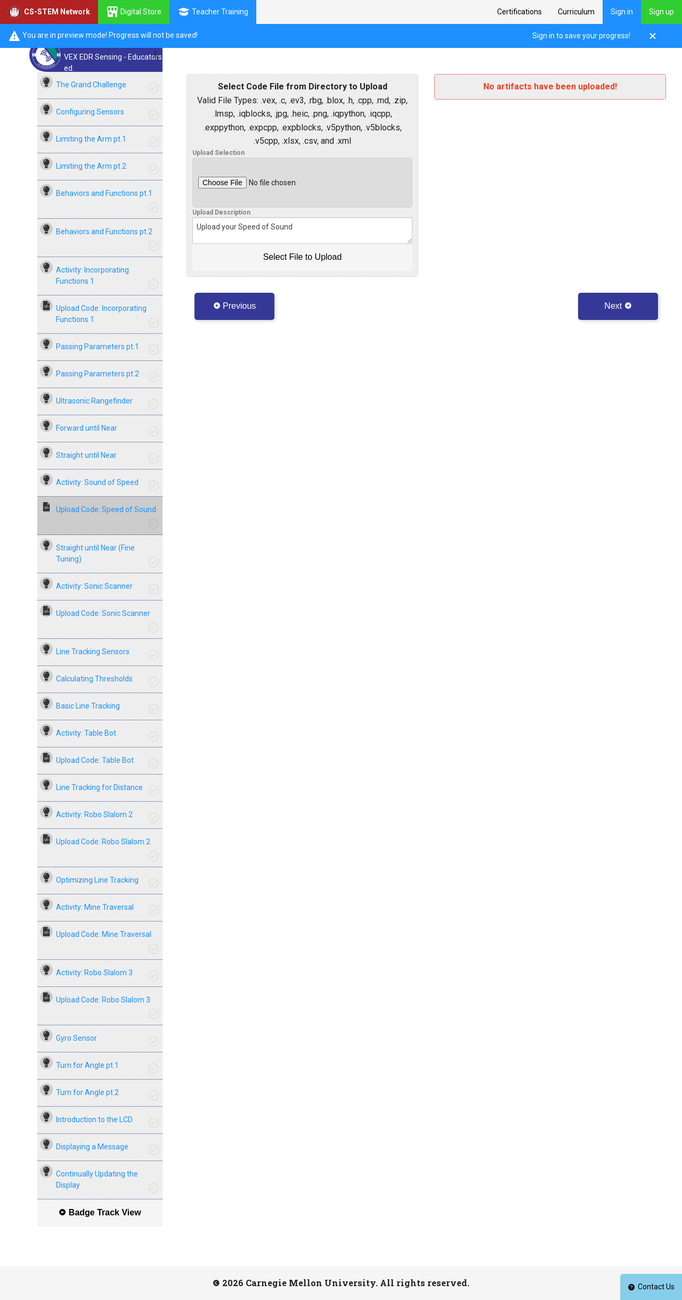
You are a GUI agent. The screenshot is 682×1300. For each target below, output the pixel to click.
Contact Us (651, 1286)
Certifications (519, 11)
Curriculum (576, 11)
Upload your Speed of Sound (302, 230)
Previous (234, 305)
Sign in (622, 11)
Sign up (661, 11)
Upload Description (221, 212)
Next (617, 305)
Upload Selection (218, 153)
